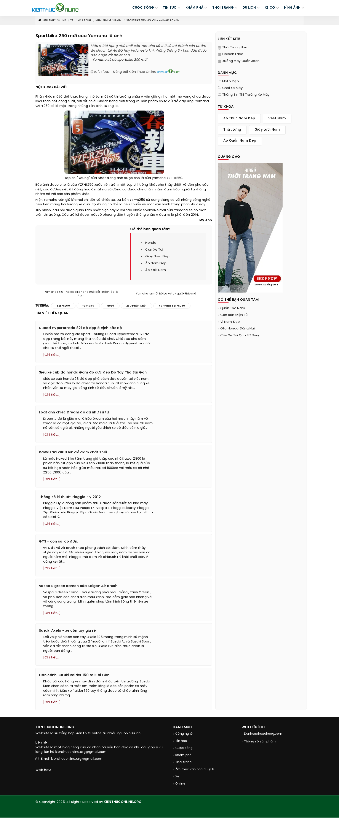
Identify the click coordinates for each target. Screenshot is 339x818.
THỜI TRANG (223, 7)
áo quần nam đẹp (239, 140)
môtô (57, 96)
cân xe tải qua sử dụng (240, 335)
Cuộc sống (184, 748)
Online (180, 784)
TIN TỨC (169, 7)
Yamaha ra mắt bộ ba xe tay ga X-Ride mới (166, 293)
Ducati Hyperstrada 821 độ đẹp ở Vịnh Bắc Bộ (80, 328)
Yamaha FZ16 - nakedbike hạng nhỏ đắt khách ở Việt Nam (81, 294)
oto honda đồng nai (237, 328)
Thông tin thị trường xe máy (246, 95)
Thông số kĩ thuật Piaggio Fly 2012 (70, 497)
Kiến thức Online (52, 20)
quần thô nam (232, 308)
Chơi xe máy (232, 88)
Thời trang (183, 763)
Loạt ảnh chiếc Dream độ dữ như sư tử (74, 413)
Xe (71, 20)
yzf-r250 (42, 106)
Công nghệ (184, 734)
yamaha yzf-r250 (172, 305)
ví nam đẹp (230, 322)
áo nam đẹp (155, 263)
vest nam (277, 118)
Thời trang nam (235, 47)
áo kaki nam (155, 270)
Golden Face (232, 54)
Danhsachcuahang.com (263, 734)
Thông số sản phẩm (260, 742)
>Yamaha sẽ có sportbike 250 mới (119, 60)
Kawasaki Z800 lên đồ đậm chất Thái (73, 452)
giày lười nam (267, 129)
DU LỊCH (249, 7)
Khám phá (183, 756)
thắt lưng (232, 129)
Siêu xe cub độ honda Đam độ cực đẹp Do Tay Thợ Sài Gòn (93, 372)
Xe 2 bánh (84, 20)
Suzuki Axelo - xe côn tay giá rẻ (67, 631)
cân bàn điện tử (234, 315)
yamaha (159, 178)
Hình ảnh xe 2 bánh (109, 20)
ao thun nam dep (239, 118)
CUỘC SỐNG (143, 7)
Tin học (181, 741)
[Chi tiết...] (52, 355)
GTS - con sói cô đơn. (58, 542)
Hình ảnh (292, 7)
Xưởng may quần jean (241, 61)
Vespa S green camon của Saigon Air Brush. (78, 586)
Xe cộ (270, 7)
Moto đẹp (230, 81)
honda (150, 243)
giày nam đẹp (157, 256)
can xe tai (154, 250)
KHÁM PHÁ (194, 7)
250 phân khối (136, 305)
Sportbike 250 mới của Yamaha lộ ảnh (153, 20)
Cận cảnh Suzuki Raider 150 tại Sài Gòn (74, 675)
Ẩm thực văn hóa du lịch (194, 770)
